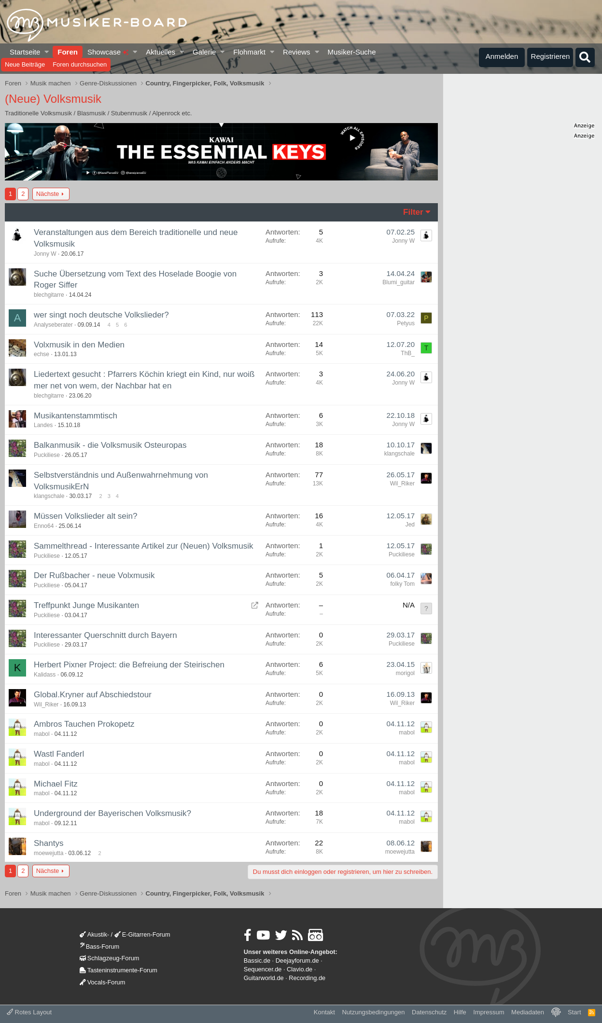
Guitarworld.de (264, 978)
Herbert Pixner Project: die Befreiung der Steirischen (129, 664)
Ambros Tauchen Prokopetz (84, 724)
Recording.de (307, 978)
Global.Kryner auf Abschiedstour (93, 694)
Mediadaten (527, 1012)
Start (574, 1012)
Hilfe (460, 1012)
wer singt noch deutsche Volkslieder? (101, 314)
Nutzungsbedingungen (373, 1012)
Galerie (204, 52)
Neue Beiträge (25, 64)
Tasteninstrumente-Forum (118, 970)
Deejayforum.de (297, 960)
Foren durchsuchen (80, 64)
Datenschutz (429, 1012)
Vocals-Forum (103, 982)
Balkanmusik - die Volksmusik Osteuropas (110, 445)
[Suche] (585, 57)
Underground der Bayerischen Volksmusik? (112, 813)
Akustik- (94, 934)
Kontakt (324, 1012)
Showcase (107, 52)
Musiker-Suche (351, 52)
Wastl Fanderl (59, 754)
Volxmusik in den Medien (79, 344)
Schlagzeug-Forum (110, 958)
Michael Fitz (56, 783)
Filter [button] (413, 212)
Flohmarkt (249, 52)
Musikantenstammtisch (75, 415)
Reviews (296, 52)
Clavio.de (299, 969)
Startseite (25, 52)
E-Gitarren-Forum (142, 934)
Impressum (488, 1012)
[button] (47, 52)
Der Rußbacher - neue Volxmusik (94, 575)
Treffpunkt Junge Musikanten (86, 605)
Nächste (47, 193)
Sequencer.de (263, 969)
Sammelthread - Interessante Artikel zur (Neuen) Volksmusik (143, 546)
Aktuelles (160, 52)
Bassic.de (257, 960)
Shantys (48, 843)
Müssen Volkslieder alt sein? (86, 516)
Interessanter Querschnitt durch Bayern (105, 635)
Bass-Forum (99, 946)
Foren (67, 52)
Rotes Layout (29, 1012)
